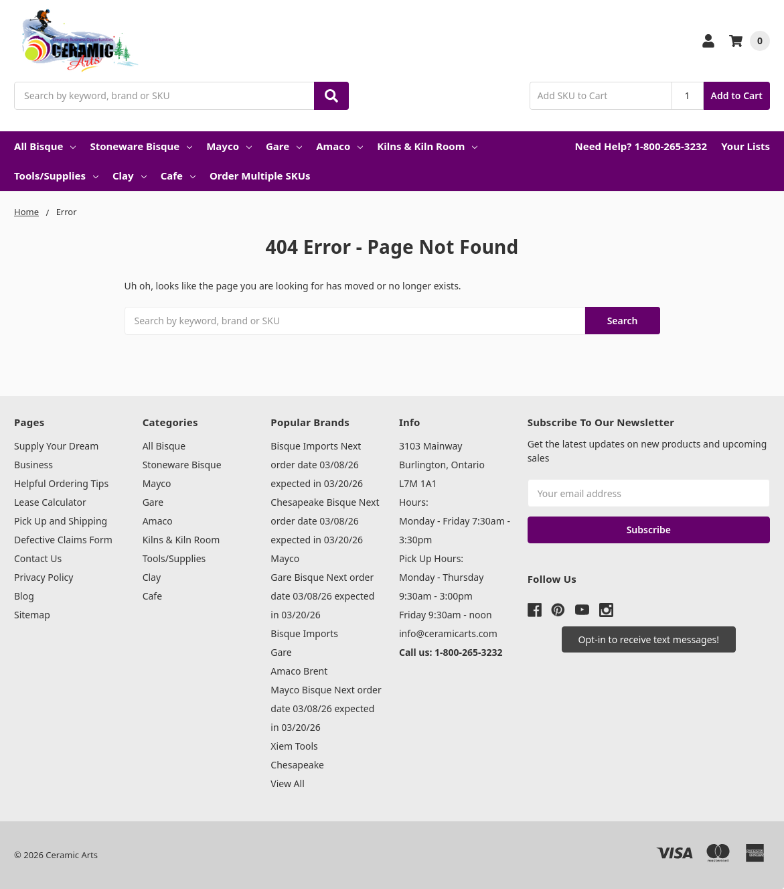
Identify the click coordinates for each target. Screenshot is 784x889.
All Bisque (45, 146)
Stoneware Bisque (141, 146)
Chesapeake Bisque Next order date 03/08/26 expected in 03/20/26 (324, 521)
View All (287, 783)
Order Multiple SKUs (260, 175)
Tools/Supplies (56, 175)
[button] (649, 639)
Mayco (229, 146)
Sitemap (32, 614)
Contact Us (38, 558)
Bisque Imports (304, 633)
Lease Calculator (50, 502)
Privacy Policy (43, 577)
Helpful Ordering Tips (61, 483)
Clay (129, 175)
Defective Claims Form (63, 539)
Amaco (339, 146)
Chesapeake (297, 764)
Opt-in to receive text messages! (648, 639)
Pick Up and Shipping (60, 521)
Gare (284, 146)
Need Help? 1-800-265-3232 (640, 146)
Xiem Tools (294, 746)
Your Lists (745, 146)
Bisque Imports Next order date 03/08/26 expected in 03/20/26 (316, 464)
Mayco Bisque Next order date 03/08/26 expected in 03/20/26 (325, 708)
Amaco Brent (298, 671)
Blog (24, 596)
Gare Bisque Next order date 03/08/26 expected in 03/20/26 (322, 596)
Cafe (178, 175)
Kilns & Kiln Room (427, 146)
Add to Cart (737, 95)
